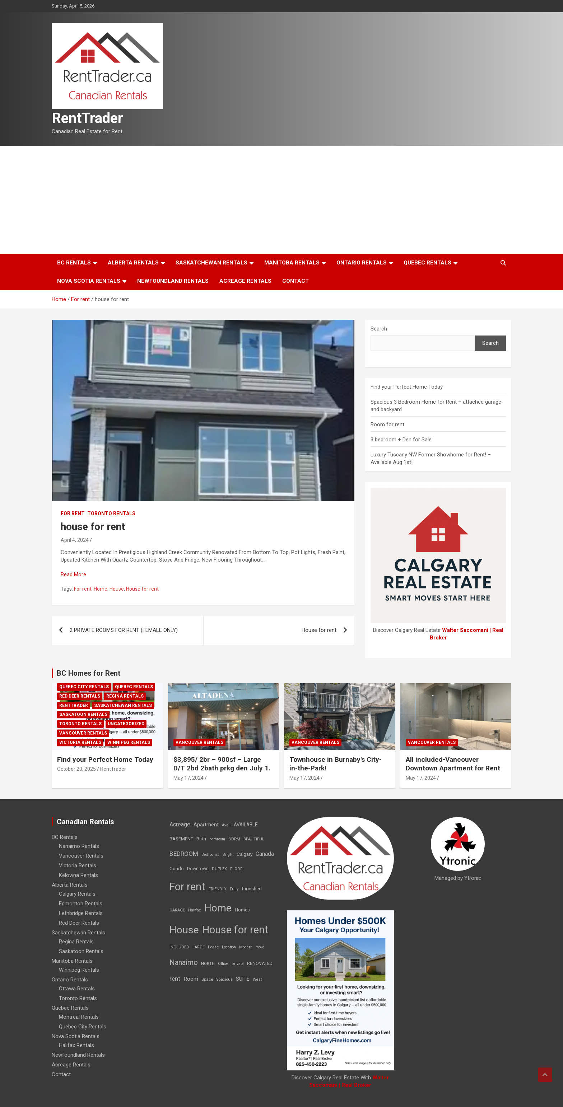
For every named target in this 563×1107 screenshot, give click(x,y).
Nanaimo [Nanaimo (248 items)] (183, 962)
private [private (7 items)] (238, 963)
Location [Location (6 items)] (229, 947)
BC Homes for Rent (88, 673)
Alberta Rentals (133, 262)
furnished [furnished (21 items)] (252, 888)
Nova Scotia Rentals (88, 281)
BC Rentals (74, 262)
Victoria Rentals (80, 742)
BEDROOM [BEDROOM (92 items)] (183, 853)
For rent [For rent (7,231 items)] (187, 887)
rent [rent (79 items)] (174, 978)
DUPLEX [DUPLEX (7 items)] (219, 869)
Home (100, 589)
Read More (73, 574)
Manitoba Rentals (292, 262)
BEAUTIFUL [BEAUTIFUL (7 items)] (253, 839)
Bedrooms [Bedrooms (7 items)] (210, 854)
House (117, 589)
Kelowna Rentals (78, 875)
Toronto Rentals (111, 513)
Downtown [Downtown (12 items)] (198, 868)
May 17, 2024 (188, 778)
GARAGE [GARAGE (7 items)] (177, 910)
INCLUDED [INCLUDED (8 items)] (179, 947)
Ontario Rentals (361, 262)
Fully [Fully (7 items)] (234, 889)
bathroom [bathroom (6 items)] (217, 839)
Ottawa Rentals (77, 988)
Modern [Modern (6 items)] (245, 947)
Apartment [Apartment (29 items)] (206, 825)
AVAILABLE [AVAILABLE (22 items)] (245, 824)
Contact (295, 281)
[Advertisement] (281, 200)
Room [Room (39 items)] (190, 979)
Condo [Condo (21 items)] (176, 868)
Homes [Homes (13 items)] (242, 910)
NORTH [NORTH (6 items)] (208, 963)
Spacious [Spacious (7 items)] (225, 979)
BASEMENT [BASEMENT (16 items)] (181, 838)
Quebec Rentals (427, 262)
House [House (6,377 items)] (184, 930)
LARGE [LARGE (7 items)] (198, 947)
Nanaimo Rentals (79, 846)
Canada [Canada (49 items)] (265, 853)
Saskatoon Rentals (83, 714)
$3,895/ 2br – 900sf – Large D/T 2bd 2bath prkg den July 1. (221, 764)
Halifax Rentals (76, 1045)
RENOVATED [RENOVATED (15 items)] (260, 963)
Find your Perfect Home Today (407, 387)
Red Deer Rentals (79, 696)
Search (379, 328)
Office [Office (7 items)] (223, 963)
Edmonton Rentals (80, 903)
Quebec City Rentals (84, 686)
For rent (73, 513)
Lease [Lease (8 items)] (213, 947)
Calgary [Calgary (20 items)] (244, 854)
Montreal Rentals (79, 1017)
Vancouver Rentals (83, 733)
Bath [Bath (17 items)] (201, 838)
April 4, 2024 (75, 540)
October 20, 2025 (76, 769)
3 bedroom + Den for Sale (401, 439)
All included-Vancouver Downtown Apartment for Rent (453, 764)
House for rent (142, 589)
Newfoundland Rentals (173, 281)
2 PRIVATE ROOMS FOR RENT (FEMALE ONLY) (124, 630)
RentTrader (87, 118)
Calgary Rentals (77, 894)
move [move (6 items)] (260, 947)
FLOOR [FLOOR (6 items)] (236, 869)
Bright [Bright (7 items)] (228, 854)
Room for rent (387, 424)
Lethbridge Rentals (81, 913)
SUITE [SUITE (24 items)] (243, 979)
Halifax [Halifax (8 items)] (194, 910)
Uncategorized (126, 723)
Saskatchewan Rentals (211, 262)
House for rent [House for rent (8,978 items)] (235, 930)
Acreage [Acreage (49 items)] (179, 824)
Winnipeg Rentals (128, 742)
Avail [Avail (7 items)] (226, 825)
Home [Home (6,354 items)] (218, 908)
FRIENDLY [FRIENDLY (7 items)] (218, 889)
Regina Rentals (125, 696)
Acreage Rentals (245, 281)
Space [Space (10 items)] (207, 979)
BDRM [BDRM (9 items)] (234, 838)
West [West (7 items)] (257, 979)
